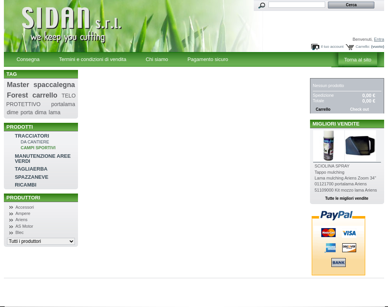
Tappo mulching (330, 172)
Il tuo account (332, 46)
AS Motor (24, 226)
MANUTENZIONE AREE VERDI (43, 158)
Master (18, 85)
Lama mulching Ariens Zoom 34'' (345, 178)
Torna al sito (357, 60)
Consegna (28, 59)
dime (12, 112)
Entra (379, 39)
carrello (45, 95)
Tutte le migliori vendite (347, 198)
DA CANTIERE (35, 142)
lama (55, 112)
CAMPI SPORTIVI (38, 147)
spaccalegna (54, 85)
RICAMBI (25, 185)
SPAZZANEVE (31, 177)
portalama (63, 104)
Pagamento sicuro (207, 59)
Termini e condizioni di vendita (92, 59)
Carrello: (362, 46)
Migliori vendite (336, 124)
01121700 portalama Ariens (341, 183)
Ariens (22, 219)
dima (41, 112)
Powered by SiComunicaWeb (39, 298)
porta (27, 112)
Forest (17, 95)
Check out (359, 109)
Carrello (327, 74)
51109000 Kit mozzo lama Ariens (346, 190)
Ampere (23, 213)
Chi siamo (157, 59)
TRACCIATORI (32, 136)
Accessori (25, 207)
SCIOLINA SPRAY (332, 166)
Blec (20, 232)
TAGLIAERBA (31, 169)
